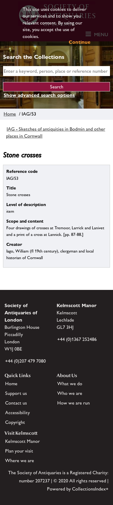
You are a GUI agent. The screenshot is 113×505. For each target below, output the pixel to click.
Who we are (69, 393)
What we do (69, 383)
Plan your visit (19, 451)
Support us (16, 393)
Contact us (16, 403)
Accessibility (17, 412)
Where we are (19, 460)
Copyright (15, 422)
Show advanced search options (39, 95)
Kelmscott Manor (22, 441)
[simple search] (56, 71)
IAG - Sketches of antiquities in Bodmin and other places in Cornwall (55, 132)
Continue (79, 42)
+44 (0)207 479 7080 (25, 361)
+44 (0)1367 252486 (77, 339)
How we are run (73, 403)
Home (10, 114)
